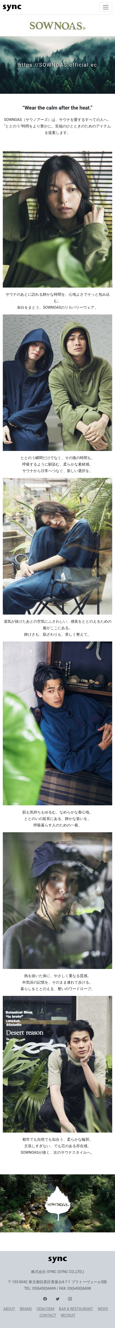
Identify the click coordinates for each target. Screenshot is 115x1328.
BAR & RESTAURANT (76, 1309)
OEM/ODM (45, 1309)
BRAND (26, 1309)
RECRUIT (68, 1315)
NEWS (103, 1309)
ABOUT (9, 1309)
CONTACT (47, 1315)
